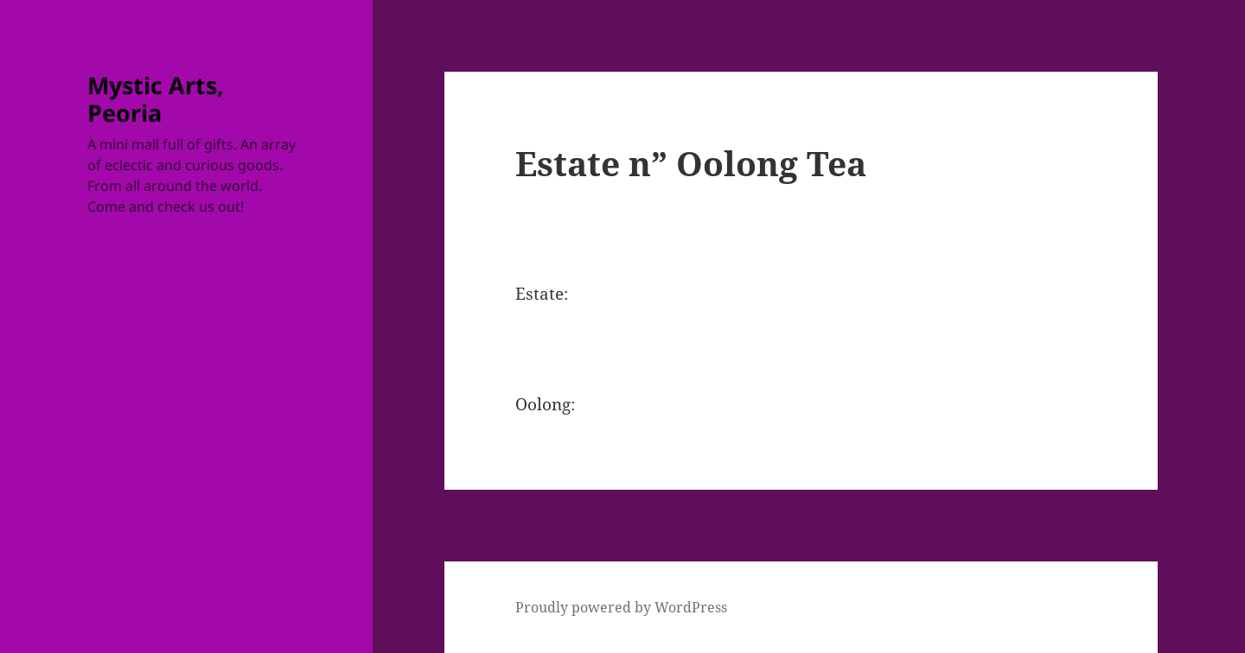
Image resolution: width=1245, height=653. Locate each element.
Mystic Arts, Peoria (155, 99)
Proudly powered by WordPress (621, 607)
